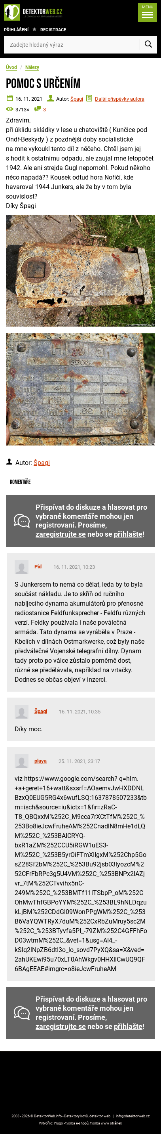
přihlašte (128, 534)
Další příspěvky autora (119, 99)
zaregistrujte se (61, 534)
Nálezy (32, 67)
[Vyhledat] (148, 45)
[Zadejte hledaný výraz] (80, 45)
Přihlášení (16, 30)
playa (40, 761)
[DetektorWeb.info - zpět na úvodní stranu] (35, 12)
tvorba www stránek (106, 1123)
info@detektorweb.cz (133, 1116)
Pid (38, 567)
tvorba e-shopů (77, 1123)
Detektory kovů (76, 1116)
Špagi (76, 99)
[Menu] (147, 12)
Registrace (53, 30)
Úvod (11, 67)
